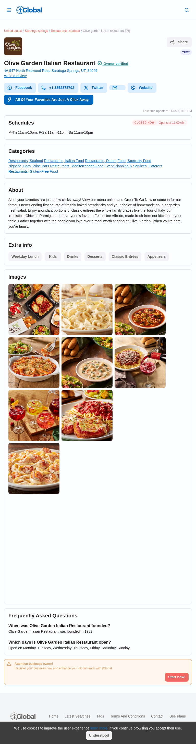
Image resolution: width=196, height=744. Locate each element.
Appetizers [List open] (157, 256)
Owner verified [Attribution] (112, 63)
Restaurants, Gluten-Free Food (33, 171)
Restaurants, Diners (101, 161)
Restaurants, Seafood (25, 161)
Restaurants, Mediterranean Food (76, 166)
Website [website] (141, 87)
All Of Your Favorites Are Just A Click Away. (48, 99)
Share (179, 42)
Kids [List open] (53, 256)
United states (13, 31)
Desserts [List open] (95, 256)
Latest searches (77, 716)
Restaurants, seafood (65, 31)
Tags (100, 716)
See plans (177, 716)
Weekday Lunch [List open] (25, 256)
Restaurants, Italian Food (64, 161)
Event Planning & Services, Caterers (133, 166)
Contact (157, 716)
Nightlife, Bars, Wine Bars (28, 166)
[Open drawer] (9, 10)
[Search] (187, 10)
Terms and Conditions (127, 716)
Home (53, 716)
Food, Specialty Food (134, 161)
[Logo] (29, 10)
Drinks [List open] (72, 256)
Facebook (19, 87)
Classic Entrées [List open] (125, 256)
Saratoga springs (36, 31)
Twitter (93, 87)
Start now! (177, 677)
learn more (98, 728)
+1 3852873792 (57, 87)
